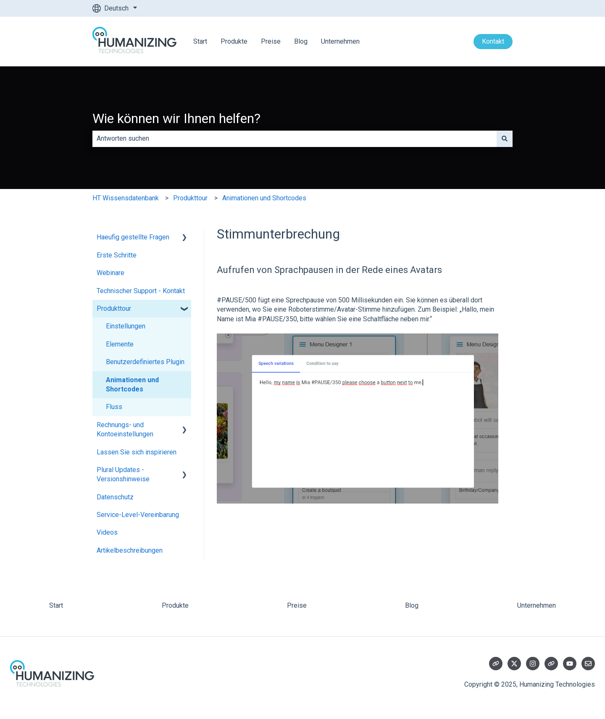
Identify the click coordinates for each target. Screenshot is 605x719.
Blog (301, 41)
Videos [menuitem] (107, 532)
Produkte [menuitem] (175, 605)
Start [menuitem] (56, 605)
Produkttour (190, 198)
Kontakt (493, 41)
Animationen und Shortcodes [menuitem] (132, 384)
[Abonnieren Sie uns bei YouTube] (569, 663)
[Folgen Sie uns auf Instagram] (532, 663)
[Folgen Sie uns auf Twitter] (514, 663)
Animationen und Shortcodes (264, 198)
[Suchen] (505, 139)
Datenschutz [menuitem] (115, 497)
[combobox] (294, 139)
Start (200, 41)
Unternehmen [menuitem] (536, 605)
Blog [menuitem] (411, 605)
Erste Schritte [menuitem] (117, 255)
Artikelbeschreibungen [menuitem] (130, 550)
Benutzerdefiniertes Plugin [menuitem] (145, 362)
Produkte (234, 41)
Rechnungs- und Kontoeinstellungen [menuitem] (125, 429)
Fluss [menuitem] (114, 407)
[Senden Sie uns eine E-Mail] (588, 663)
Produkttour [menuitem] (114, 308)
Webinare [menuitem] (110, 273)
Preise (271, 41)
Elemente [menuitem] (120, 344)
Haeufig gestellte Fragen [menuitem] (133, 237)
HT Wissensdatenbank (125, 198)
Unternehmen (340, 41)
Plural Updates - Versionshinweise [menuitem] (123, 474)
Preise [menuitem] (297, 605)
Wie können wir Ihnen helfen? (176, 118)
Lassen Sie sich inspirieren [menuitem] (136, 452)
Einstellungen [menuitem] (125, 326)
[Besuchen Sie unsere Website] (495, 663)
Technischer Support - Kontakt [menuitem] (141, 291)
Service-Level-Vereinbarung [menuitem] (138, 515)
